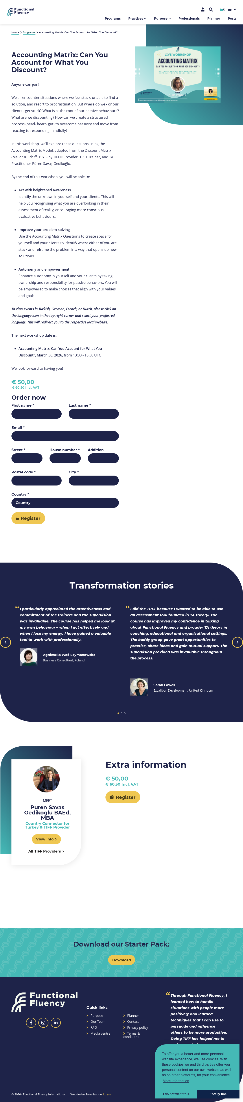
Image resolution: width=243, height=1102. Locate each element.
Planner (213, 18)
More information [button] (176, 1081)
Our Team (96, 1021)
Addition (96, 450)
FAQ (92, 1027)
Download (121, 960)
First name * (22, 405)
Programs (113, 18)
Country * (20, 494)
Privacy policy (135, 1027)
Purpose (161, 18)
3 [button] (124, 713)
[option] (178, 74)
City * (74, 472)
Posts (232, 18)
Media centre (98, 1033)
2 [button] (121, 713)
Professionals (189, 18)
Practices (135, 18)
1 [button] (118, 713)
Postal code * (23, 472)
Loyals (107, 1094)
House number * (65, 450)
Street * (18, 450)
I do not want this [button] (176, 1094)
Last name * (80, 405)
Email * (18, 427)
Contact (131, 1021)
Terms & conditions (131, 1035)
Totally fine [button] (218, 1094)
